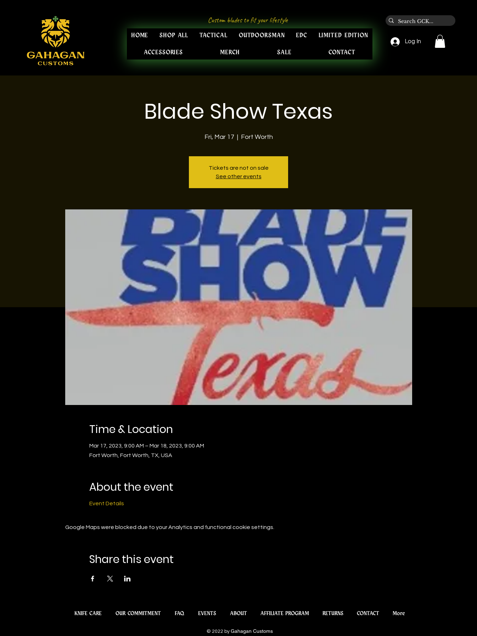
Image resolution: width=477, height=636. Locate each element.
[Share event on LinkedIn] (127, 578)
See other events (239, 176)
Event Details (106, 503)
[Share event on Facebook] (92, 578)
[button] (439, 41)
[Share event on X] (110, 578)
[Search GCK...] (419, 21)
